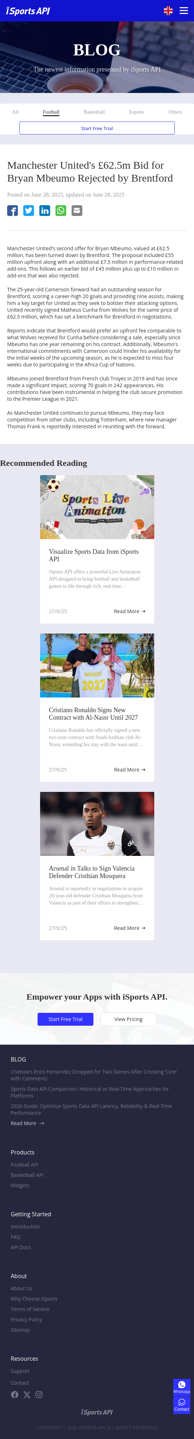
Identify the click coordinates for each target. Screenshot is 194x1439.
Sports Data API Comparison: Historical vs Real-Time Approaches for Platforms (90, 1092)
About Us (21, 1288)
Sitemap (20, 1329)
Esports (136, 112)
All (15, 112)
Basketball (94, 112)
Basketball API (27, 1175)
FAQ (15, 1236)
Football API (24, 1164)
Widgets (20, 1185)
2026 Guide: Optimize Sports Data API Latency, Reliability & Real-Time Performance (91, 1109)
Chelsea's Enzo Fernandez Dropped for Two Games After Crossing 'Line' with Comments (94, 1075)
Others (175, 112)
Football (51, 112)
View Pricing (128, 1019)
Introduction (25, 1226)
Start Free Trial (97, 128)
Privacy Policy (26, 1319)
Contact (20, 1382)
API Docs (21, 1247)
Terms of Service (30, 1309)
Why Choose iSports (34, 1298)
